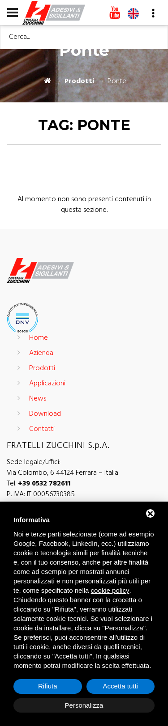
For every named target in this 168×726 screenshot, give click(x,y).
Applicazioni (47, 383)
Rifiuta (47, 686)
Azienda (41, 353)
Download (45, 414)
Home (38, 338)
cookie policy (110, 590)
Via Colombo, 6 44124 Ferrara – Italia (62, 473)
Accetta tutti (120, 686)
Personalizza (84, 705)
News (37, 399)
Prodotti (79, 81)
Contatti (42, 429)
